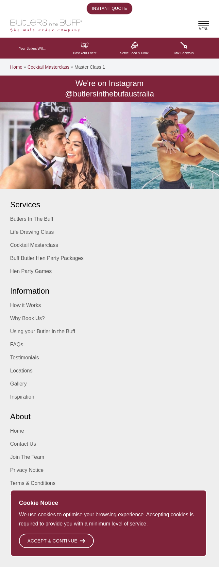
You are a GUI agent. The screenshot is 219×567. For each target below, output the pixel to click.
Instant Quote (109, 8)
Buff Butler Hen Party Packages (47, 258)
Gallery (18, 384)
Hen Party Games (31, 271)
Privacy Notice (26, 470)
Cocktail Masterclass (48, 67)
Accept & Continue (56, 540)
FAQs (16, 344)
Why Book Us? (27, 318)
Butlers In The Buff (31, 219)
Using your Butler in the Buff (42, 331)
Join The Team (27, 457)
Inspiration (22, 397)
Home (16, 67)
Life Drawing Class (32, 232)
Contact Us (23, 444)
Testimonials (24, 357)
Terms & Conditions (33, 483)
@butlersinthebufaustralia (109, 93)
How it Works (25, 305)
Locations (21, 370)
